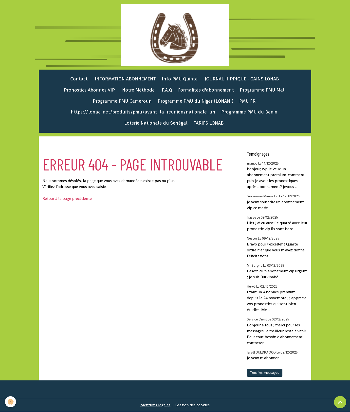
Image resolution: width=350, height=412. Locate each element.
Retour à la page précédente (67, 198)
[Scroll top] (340, 402)
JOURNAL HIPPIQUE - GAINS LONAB (241, 79)
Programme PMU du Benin (249, 112)
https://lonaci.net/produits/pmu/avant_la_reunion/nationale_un (143, 112)
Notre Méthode (138, 90)
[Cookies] (10, 401)
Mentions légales (155, 405)
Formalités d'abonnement (206, 90)
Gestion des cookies (192, 405)
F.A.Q (166, 90)
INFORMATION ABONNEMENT (124, 79)
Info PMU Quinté (180, 79)
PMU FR (247, 101)
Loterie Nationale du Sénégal (155, 123)
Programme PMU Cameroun (122, 101)
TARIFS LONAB (208, 123)
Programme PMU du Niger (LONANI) (195, 101)
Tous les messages (264, 372)
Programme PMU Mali (262, 90)
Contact (78, 79)
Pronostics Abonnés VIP (89, 90)
